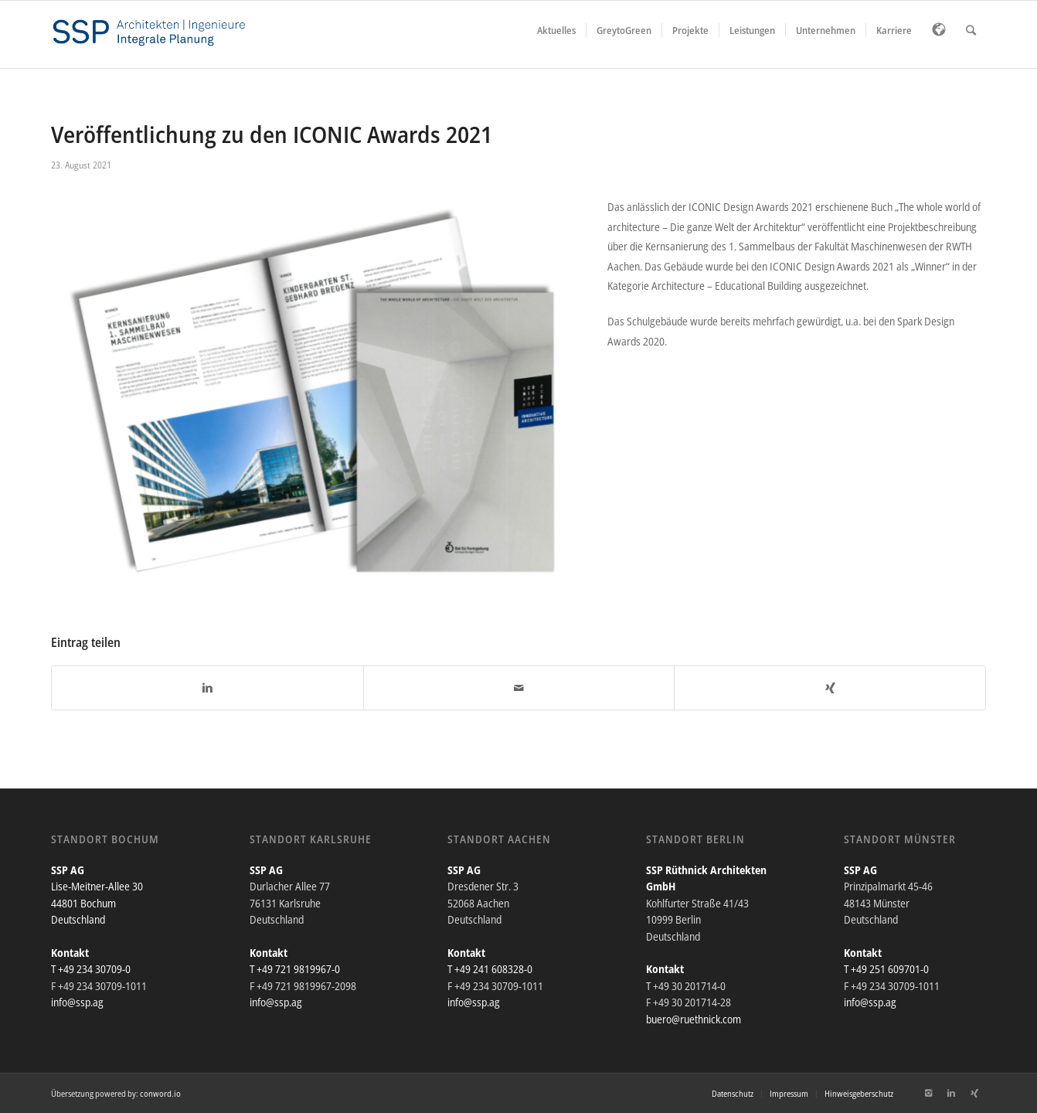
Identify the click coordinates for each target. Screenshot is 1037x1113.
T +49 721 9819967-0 (295, 969)
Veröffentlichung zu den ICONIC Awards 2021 (271, 134)
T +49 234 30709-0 (91, 969)
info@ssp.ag (77, 1002)
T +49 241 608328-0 (489, 969)
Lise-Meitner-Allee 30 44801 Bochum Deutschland (97, 903)
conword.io (160, 1093)
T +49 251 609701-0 (886, 969)
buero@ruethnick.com (693, 1019)
